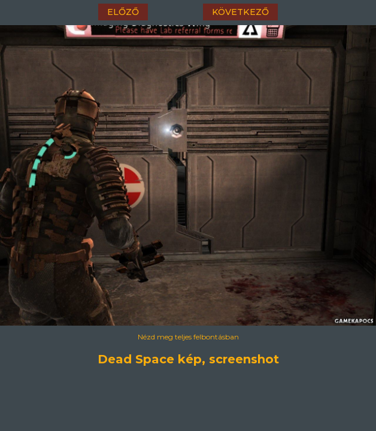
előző (123, 12)
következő (240, 12)
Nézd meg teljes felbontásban (188, 336)
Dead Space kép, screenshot (188, 359)
